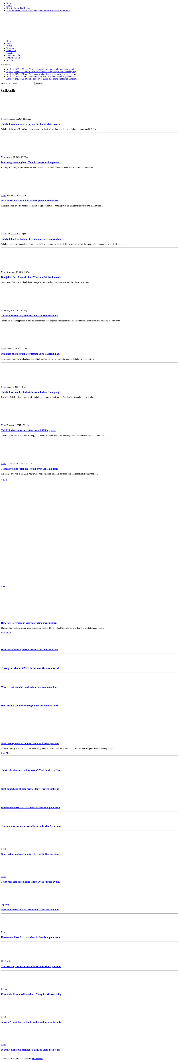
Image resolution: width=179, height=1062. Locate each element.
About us (10, 60)
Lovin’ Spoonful (13, 55)
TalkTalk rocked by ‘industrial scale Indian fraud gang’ (30, 392)
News (8, 43)
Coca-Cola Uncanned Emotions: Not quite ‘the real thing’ (31, 994)
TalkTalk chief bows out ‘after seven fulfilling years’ (28, 430)
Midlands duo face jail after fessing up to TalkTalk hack (30, 353)
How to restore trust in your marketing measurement (29, 622)
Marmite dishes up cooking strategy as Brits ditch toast (30, 1049)
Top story (5, 904)
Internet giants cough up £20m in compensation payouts (30, 162)
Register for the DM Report (18, 8)
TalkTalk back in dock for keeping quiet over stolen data (31, 239)
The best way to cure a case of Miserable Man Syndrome (31, 826)
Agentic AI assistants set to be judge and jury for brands (31, 1022)
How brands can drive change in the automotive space (29, 705)
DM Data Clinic (13, 58)
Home (9, 3)
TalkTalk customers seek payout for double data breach (30, 124)
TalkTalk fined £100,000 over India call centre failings (29, 315)
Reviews (10, 48)
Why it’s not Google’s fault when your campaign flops (29, 687)
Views (9, 46)
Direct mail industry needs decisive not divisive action (29, 649)
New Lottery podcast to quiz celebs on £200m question (30, 743)
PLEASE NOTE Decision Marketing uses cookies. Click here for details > (38, 10)
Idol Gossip (11, 50)
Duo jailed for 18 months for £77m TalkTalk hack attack (31, 277)
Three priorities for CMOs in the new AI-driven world (30, 668)
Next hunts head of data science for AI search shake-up (30, 788)
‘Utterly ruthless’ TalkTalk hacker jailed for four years (30, 200)
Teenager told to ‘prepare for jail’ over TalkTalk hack (29, 468)
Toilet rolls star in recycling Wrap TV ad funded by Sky (30, 770)
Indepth (9, 53)
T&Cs (9, 6)
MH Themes (37, 1058)
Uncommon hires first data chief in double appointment (30, 807)
